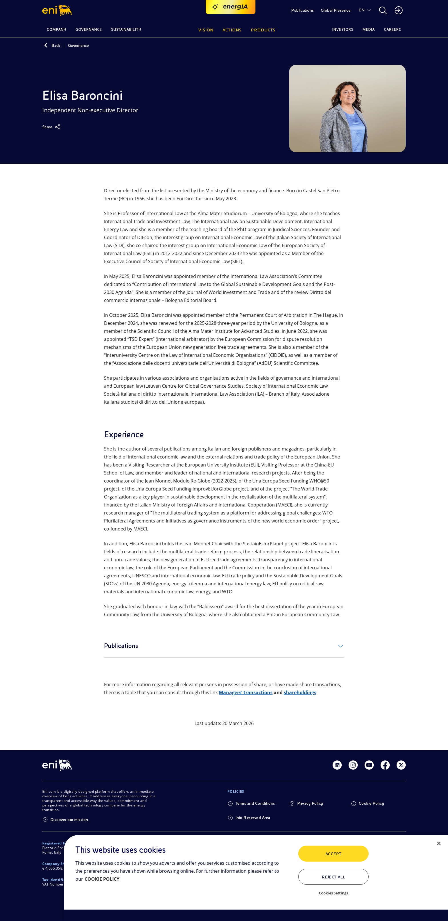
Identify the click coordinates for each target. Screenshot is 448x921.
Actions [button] (232, 30)
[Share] (51, 127)
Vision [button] (206, 30)
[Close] (439, 843)
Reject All (333, 877)
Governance (78, 45)
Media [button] (369, 29)
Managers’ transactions (246, 692)
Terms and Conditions (255, 803)
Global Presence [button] (336, 10)
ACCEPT (333, 854)
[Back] (45, 45)
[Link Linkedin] (337, 765)
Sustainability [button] (126, 29)
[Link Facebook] (385, 765)
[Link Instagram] (353, 765)
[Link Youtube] (369, 765)
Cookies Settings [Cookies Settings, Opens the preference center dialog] (333, 893)
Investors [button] (342, 29)
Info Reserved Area (252, 817)
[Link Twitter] (401, 765)
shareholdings (300, 692)
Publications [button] (302, 10)
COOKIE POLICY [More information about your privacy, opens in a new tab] (102, 879)
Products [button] (263, 30)
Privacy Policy (310, 803)
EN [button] (362, 10)
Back (55, 45)
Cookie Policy (371, 803)
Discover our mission (69, 819)
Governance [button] (88, 29)
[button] (57, 10)
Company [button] (56, 29)
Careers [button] (392, 29)
